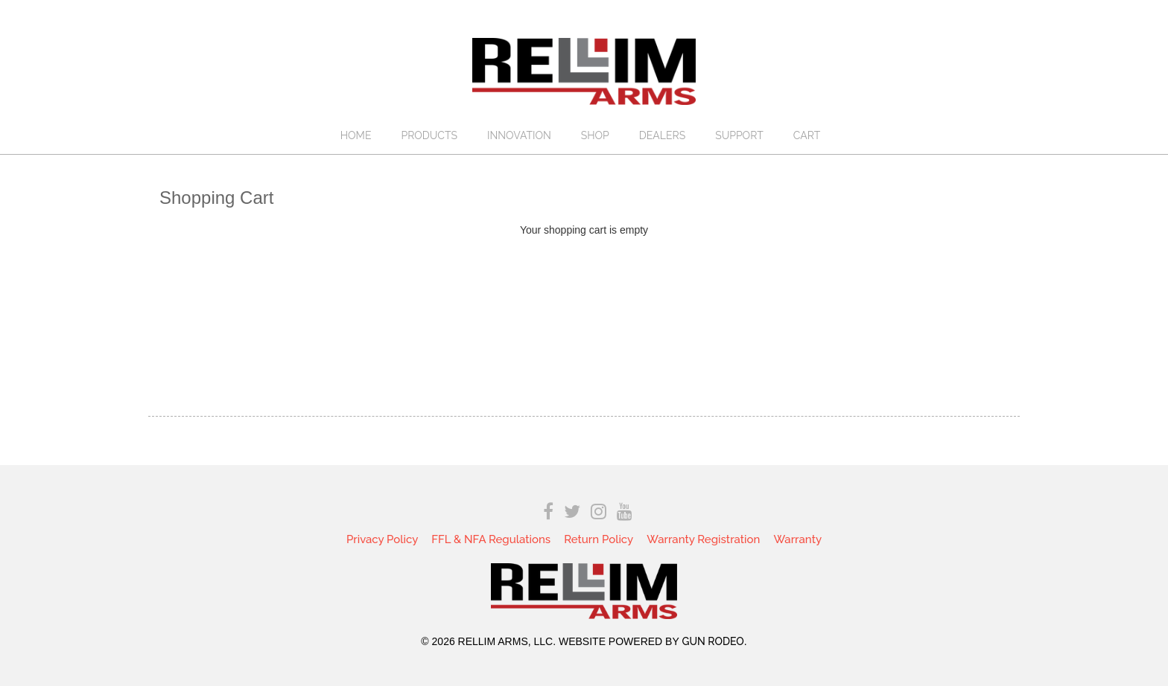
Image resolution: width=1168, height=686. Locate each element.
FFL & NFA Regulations (490, 539)
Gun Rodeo (712, 641)
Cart (807, 135)
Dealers (662, 135)
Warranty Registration (703, 539)
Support (739, 135)
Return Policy (598, 539)
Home (356, 135)
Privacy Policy (382, 539)
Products (429, 135)
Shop (595, 135)
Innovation (519, 135)
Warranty (797, 539)
